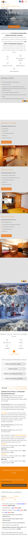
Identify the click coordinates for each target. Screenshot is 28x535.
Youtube (22, 1)
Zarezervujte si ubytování (14, 27)
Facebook (20, 1)
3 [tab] (27, 105)
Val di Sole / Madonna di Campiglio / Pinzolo (10, 6)
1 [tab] (23, 105)
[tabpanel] (14, 160)
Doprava (16, 501)
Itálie (8, 4)
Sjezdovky (3, 501)
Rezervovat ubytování (7, 146)
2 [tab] (25, 105)
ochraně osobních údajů (6, 486)
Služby (2, 505)
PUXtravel (3, 4)
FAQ (15, 505)
